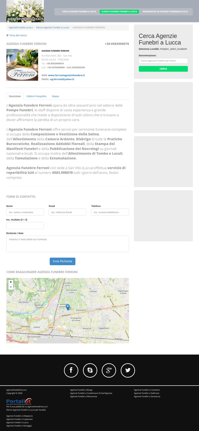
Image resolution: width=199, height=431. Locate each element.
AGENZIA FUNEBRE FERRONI (55, 50)
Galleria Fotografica (36, 96)
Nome (9, 206)
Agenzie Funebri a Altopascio (19, 415)
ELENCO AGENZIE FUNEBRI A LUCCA (119, 11)
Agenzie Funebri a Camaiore (147, 389)
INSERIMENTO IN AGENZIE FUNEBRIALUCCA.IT (165, 11)
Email (52, 206)
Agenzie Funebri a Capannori (19, 419)
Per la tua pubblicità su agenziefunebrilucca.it (27, 406)
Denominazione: (147, 55)
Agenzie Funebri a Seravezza (147, 396)
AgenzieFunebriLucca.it (21, 27)
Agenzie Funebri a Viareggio (19, 425)
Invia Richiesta (62, 261)
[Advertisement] (163, 107)
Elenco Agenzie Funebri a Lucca (52, 27)
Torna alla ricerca (16, 35)
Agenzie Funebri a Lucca (17, 422)
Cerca (163, 68)
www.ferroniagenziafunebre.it (66, 75)
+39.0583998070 (117, 44)
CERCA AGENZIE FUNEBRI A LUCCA (79, 11)
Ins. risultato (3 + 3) (16, 219)
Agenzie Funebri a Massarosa (83, 396)
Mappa (55, 96)
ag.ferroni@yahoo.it (62, 79)
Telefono (96, 206)
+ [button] (11, 282)
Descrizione (15, 96)
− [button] (11, 287)
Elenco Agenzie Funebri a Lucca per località (26, 409)
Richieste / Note (15, 233)
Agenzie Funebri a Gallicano (146, 393)
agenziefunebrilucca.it (16, 389)
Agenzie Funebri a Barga (81, 389)
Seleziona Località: (149, 49)
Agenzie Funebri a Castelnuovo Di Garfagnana (91, 393)
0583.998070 (62, 172)
